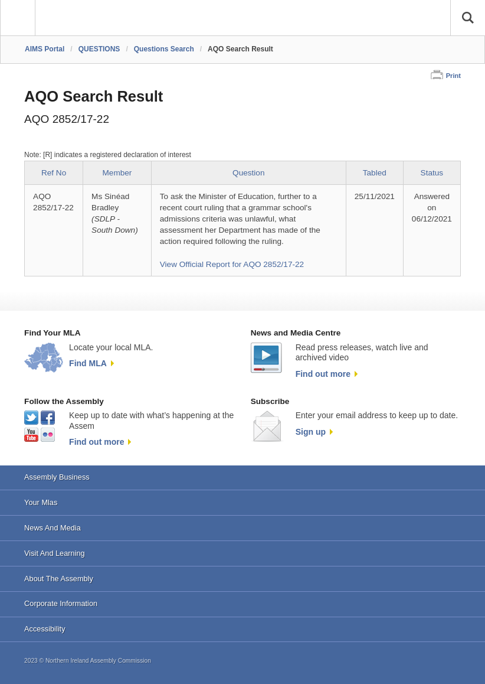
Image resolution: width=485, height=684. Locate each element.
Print (453, 75)
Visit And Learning (54, 553)
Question (248, 172)
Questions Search (164, 49)
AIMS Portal (44, 49)
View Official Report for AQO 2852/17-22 (232, 264)
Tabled (374, 172)
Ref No (53, 172)
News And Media (52, 527)
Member (117, 172)
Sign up (311, 432)
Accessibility (44, 628)
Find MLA (88, 363)
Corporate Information (60, 603)
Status (432, 172)
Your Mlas (40, 502)
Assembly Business (57, 477)
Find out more (323, 374)
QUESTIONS (99, 49)
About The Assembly (58, 578)
